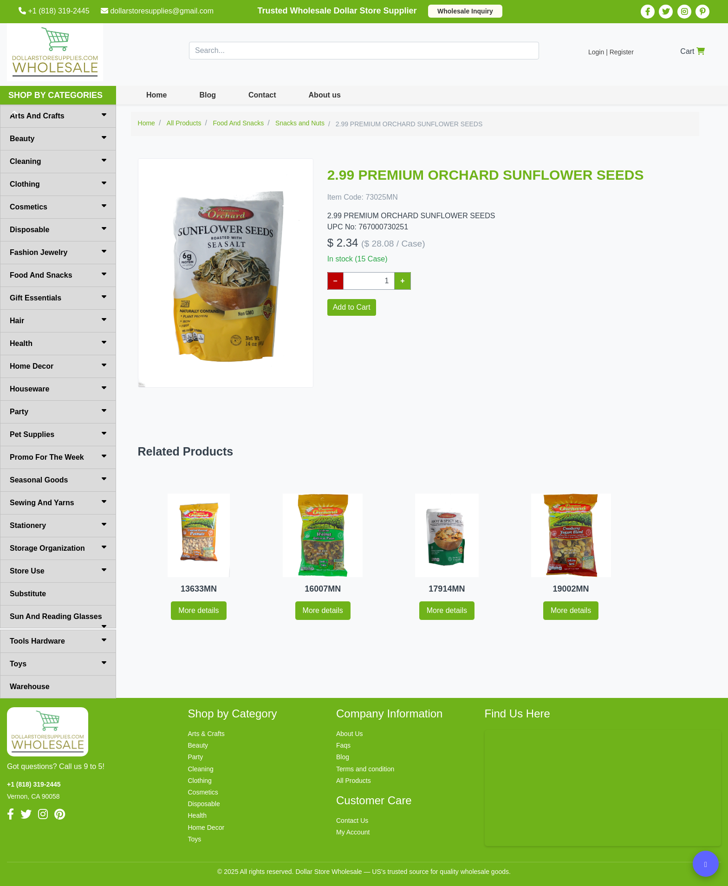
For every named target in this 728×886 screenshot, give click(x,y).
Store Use (58, 570)
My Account (353, 832)
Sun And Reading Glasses (58, 620)
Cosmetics (58, 206)
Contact (262, 95)
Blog (207, 95)
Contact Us (352, 820)
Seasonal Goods (58, 479)
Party (58, 411)
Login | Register (611, 52)
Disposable (58, 229)
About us (325, 95)
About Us (349, 733)
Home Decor (58, 365)
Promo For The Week (58, 456)
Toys (58, 663)
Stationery (58, 524)
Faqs (343, 745)
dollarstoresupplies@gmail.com (158, 11)
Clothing (58, 183)
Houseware (58, 388)
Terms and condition (365, 769)
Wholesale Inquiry (465, 11)
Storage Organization (58, 547)
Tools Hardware (58, 640)
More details (198, 610)
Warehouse (30, 687)
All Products (353, 780)
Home (156, 95)
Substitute (28, 594)
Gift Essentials (58, 297)
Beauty (58, 138)
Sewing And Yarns (58, 502)
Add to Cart (351, 307)
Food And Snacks (58, 274)
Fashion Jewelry (58, 251)
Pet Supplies (58, 433)
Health (58, 342)
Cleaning (58, 160)
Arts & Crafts (206, 733)
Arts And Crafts (58, 115)
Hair (58, 320)
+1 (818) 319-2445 (55, 11)
